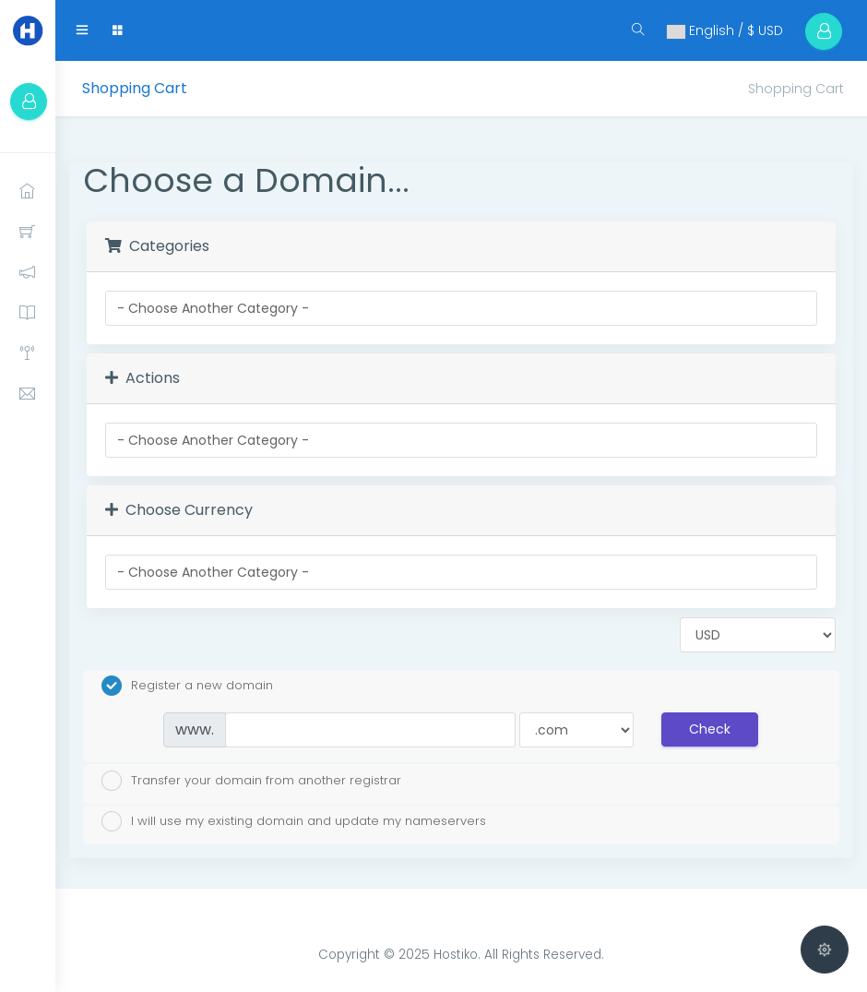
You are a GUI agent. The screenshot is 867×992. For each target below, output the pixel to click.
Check (709, 729)
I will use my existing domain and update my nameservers (293, 821)
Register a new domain (187, 685)
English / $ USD (725, 30)
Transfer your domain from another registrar (251, 781)
